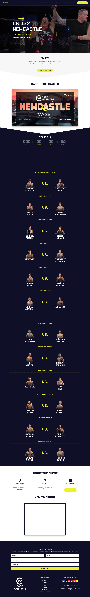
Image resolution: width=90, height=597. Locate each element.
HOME (41, 3)
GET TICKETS (82, 3)
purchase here (70, 490)
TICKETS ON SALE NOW (45, 70)
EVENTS (47, 3)
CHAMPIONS (65, 3)
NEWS (52, 3)
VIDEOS (58, 3)
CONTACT (72, 3)
